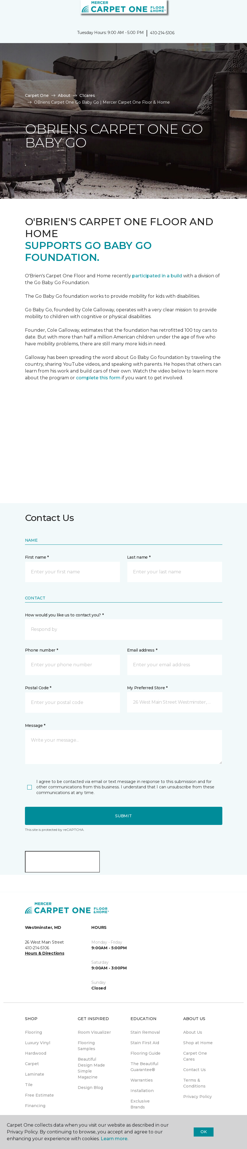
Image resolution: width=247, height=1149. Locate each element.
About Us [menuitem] (192, 1032)
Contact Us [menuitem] (194, 1069)
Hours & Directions (44, 953)
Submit (123, 815)
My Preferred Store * (147, 688)
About (64, 95)
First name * (37, 557)
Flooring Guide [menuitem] (145, 1053)
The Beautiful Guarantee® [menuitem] (144, 1066)
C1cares (87, 95)
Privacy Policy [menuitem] (197, 1096)
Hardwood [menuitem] (35, 1053)
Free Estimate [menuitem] (39, 1095)
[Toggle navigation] (8, 11)
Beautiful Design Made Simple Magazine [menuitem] (91, 1068)
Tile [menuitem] (29, 1084)
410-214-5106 (162, 32)
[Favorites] (232, 11)
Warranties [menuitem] (141, 1080)
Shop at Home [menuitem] (198, 1042)
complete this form (98, 377)
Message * (35, 725)
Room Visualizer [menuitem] (94, 1032)
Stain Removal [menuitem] (145, 1032)
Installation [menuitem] (142, 1090)
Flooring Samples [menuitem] (86, 1045)
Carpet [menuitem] (32, 1063)
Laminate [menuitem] (34, 1074)
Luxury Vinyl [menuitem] (37, 1042)
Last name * (139, 557)
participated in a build (157, 275)
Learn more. (114, 1138)
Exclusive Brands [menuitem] (140, 1104)
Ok (203, 1131)
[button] (225, 11)
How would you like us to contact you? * (64, 615)
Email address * (142, 650)
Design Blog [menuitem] (90, 1087)
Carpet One (37, 95)
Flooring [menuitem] (33, 1032)
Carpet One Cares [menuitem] (195, 1056)
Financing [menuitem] (35, 1105)
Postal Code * (38, 688)
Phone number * (41, 650)
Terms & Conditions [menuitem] (194, 1083)
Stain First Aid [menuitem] (144, 1042)
